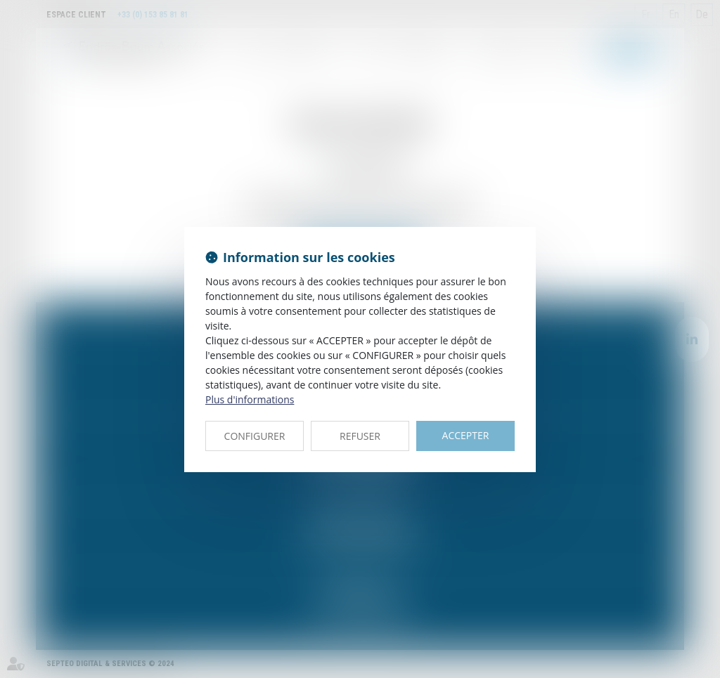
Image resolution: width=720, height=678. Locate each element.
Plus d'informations (249, 399)
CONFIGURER (254, 436)
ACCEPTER (465, 435)
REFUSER (360, 436)
